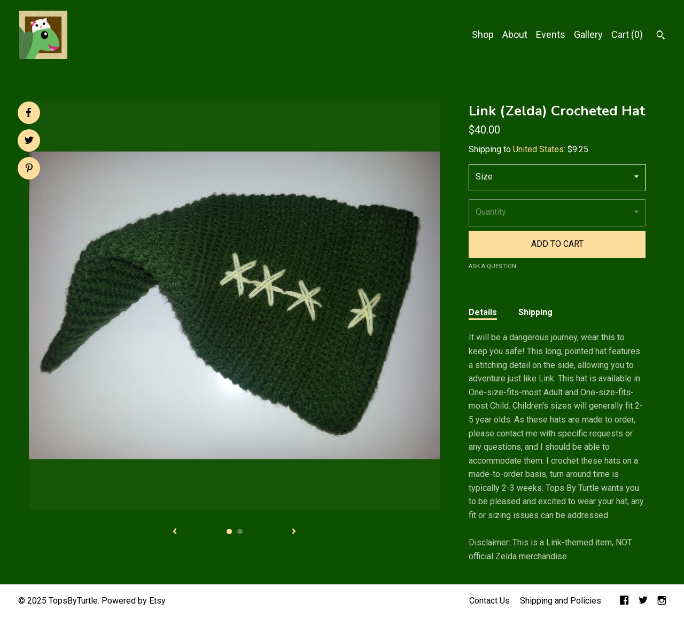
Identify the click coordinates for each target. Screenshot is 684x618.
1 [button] (229, 531)
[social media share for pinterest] (29, 169)
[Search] (661, 36)
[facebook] (624, 601)
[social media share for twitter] (29, 141)
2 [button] (240, 531)
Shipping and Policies (560, 601)
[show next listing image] (294, 532)
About (514, 34)
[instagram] (662, 601)
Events (550, 34)
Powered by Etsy (134, 601)
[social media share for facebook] (28, 113)
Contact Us (489, 601)
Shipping (535, 312)
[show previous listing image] (175, 532)
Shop (483, 34)
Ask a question (492, 266)
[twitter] (643, 601)
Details (483, 312)
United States (538, 149)
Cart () (627, 34)
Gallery (588, 34)
